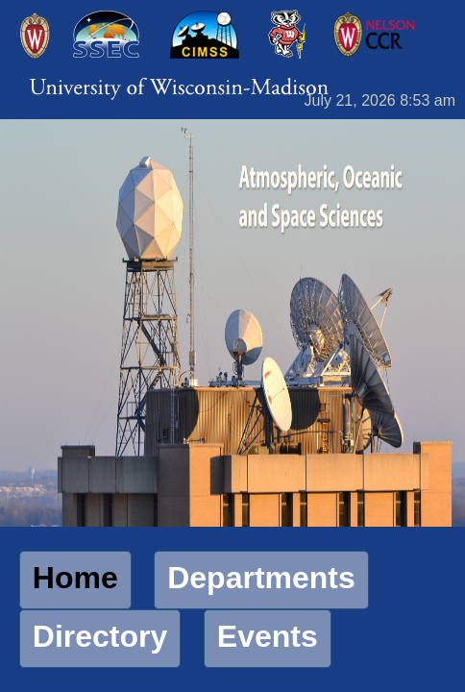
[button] (75, 580)
